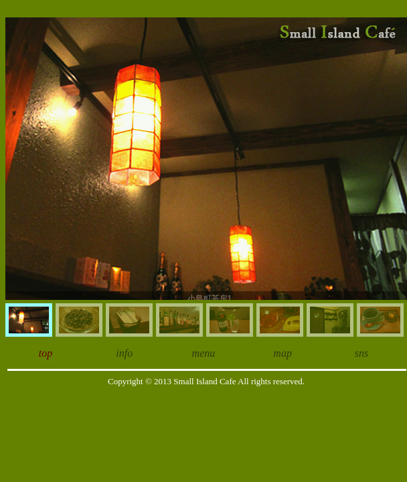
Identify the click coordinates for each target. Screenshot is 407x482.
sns (361, 353)
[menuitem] (28, 320)
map (282, 353)
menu (204, 353)
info (124, 353)
